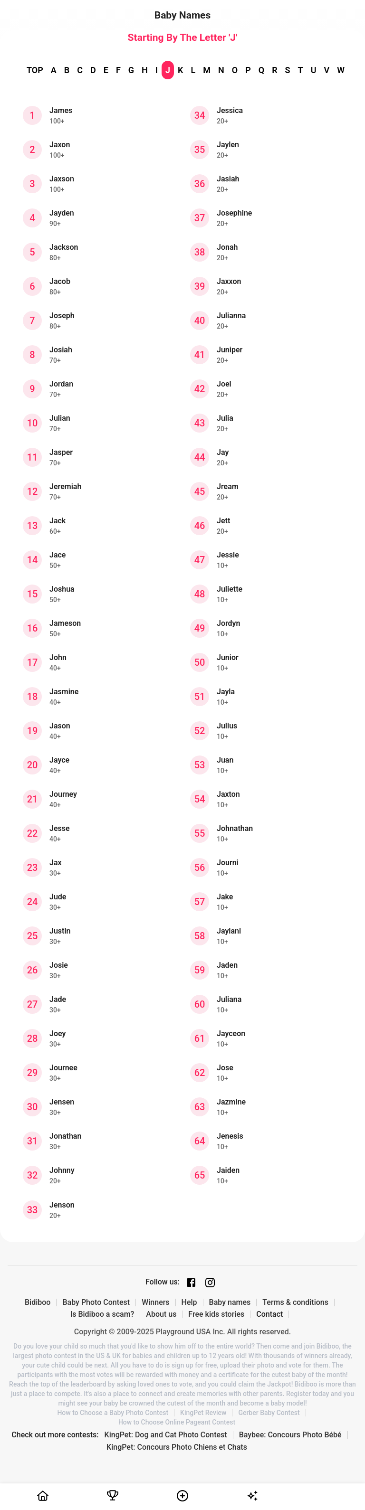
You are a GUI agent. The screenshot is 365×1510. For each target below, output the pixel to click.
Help (189, 1302)
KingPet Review (203, 1412)
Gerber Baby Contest (268, 1412)
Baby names (230, 1302)
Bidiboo (37, 1302)
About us (161, 1314)
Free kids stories (216, 1314)
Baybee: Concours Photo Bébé (290, 1435)
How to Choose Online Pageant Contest (176, 1422)
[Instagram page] (210, 1282)
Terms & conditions (295, 1302)
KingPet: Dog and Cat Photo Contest (166, 1435)
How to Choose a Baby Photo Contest (112, 1412)
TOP (35, 70)
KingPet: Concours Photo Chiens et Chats (176, 1447)
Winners (155, 1302)
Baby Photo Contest (96, 1302)
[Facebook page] (191, 1282)
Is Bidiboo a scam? (102, 1314)
